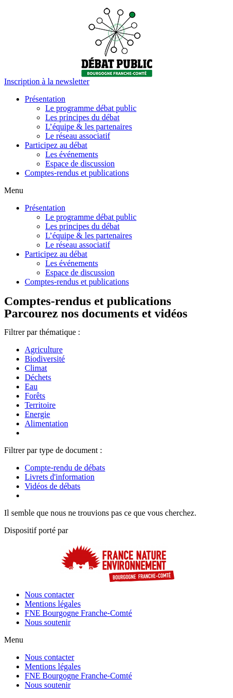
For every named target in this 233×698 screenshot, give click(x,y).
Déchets (38, 377)
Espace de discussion (80, 163)
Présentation (45, 99)
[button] (46, 81)
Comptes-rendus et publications (77, 172)
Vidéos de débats (52, 486)
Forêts (35, 395)
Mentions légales (53, 603)
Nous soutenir (47, 622)
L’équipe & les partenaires (88, 126)
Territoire (40, 405)
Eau (31, 386)
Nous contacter (49, 594)
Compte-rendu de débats (65, 467)
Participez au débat (56, 145)
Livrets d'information (60, 477)
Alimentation (46, 423)
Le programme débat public (90, 108)
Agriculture (44, 349)
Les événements (71, 154)
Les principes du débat (82, 117)
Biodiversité (45, 358)
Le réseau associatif (77, 135)
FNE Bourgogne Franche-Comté (78, 613)
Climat (36, 368)
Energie (37, 414)
